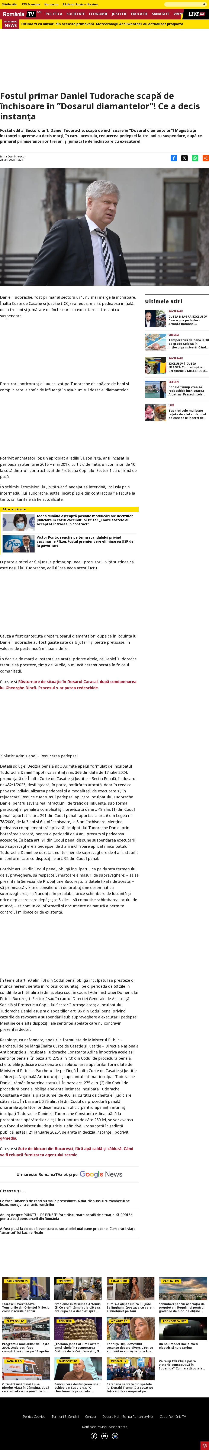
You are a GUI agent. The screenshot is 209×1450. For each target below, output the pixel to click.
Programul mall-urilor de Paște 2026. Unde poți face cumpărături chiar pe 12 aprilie (25, 1347)
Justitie (119, 14)
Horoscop (51, 4)
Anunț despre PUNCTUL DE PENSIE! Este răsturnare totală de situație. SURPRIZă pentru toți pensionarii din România (66, 1217)
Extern (173, 382)
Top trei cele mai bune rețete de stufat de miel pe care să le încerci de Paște (187, 414)
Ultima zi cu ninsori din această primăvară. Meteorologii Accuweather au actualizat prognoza (102, 24)
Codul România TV (173, 1416)
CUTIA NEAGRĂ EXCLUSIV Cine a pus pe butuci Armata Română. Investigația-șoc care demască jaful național (187, 320)
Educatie (139, 14)
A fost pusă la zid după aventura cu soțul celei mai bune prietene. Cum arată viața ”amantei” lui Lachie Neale (67, 1230)
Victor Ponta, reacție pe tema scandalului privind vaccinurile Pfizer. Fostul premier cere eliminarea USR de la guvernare (85, 541)
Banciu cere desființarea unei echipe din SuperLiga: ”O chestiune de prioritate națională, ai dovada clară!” (76, 1387)
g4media (8, 1138)
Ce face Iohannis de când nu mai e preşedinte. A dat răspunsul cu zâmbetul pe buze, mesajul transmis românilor (65, 1203)
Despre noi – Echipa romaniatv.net (128, 1416)
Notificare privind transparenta (104, 1427)
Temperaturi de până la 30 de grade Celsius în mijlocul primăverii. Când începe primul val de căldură (188, 343)
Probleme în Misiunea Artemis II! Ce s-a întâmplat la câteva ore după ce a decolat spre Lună (77, 1307)
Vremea (180, 14)
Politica (54, 14)
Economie (98, 14)
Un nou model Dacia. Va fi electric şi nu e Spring (178, 1346)
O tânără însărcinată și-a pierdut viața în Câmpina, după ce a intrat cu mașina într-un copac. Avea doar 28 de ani (25, 1387)
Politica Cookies (34, 1416)
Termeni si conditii (65, 1416)
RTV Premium (31, 4)
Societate (76, 14)
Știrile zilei (9, 4)
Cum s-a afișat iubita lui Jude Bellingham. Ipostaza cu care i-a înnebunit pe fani (131, 1307)
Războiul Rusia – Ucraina (80, 4)
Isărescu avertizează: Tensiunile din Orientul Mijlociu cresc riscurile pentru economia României (25, 1307)
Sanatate (160, 14)
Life (171, 405)
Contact (90, 1416)
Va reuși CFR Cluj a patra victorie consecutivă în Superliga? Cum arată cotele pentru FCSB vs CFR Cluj (180, 1364)
